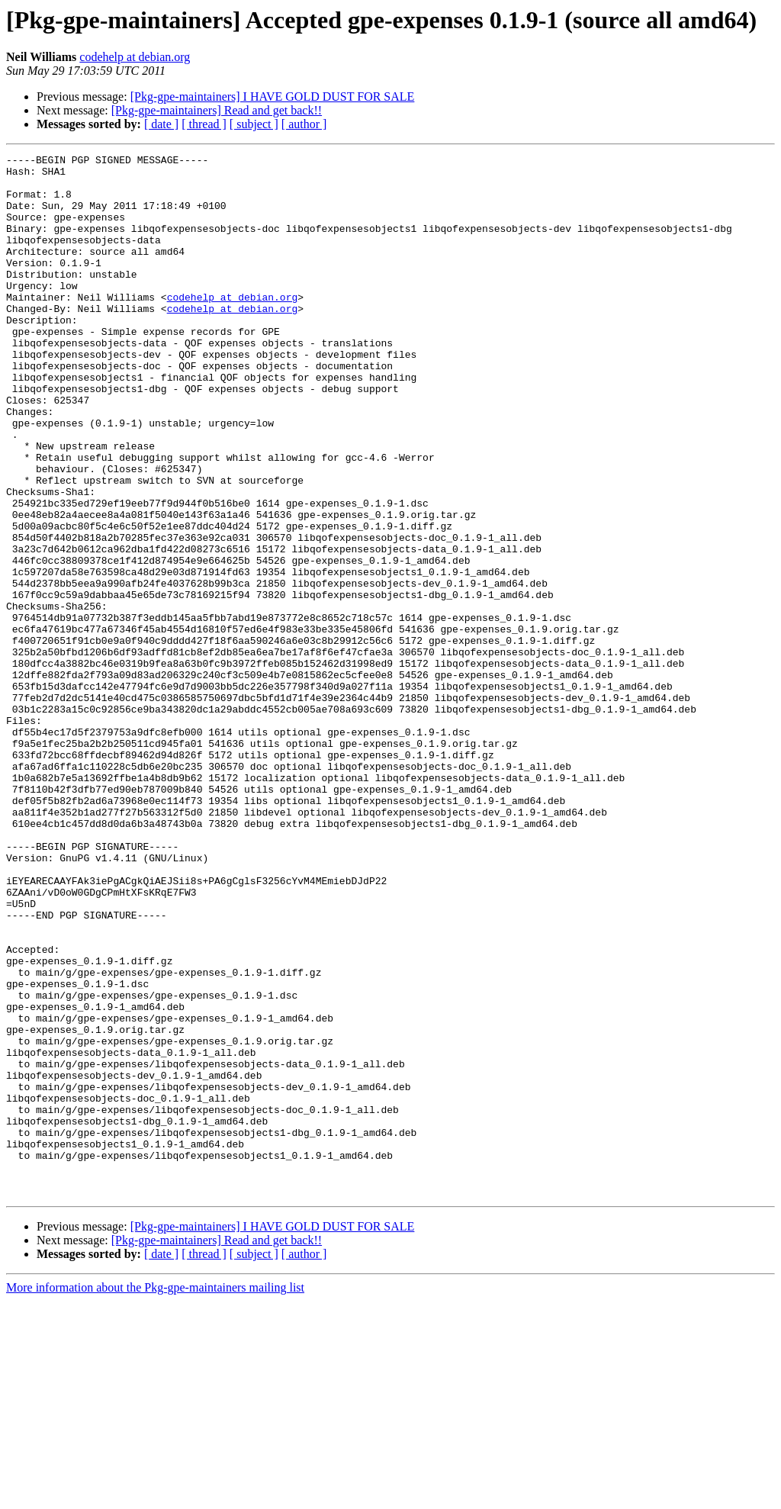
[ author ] (304, 123)
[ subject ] (254, 123)
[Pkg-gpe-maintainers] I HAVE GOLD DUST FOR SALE (272, 96)
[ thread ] (204, 123)
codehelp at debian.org (134, 56)
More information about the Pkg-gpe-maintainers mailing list (155, 1495)
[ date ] (161, 123)
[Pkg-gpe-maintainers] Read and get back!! (216, 110)
